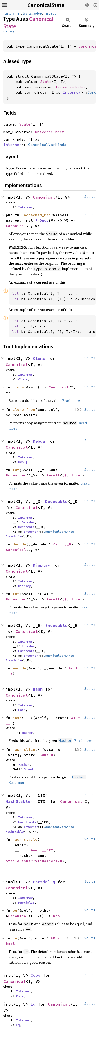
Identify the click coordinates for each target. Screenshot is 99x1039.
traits (27, 13)
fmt (16, 470)
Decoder (28, 522)
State (46, 81)
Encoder (28, 646)
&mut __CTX (42, 850)
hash (17, 717)
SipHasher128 (48, 861)
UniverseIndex (70, 87)
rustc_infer (12, 13)
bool (57, 915)
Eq (33, 1004)
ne (15, 938)
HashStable (18, 801)
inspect (50, 13)
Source (9, 32)
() (64, 475)
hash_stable (25, 839)
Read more (71, 400)
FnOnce (42, 220)
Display (41, 565)
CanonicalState (45, 5)
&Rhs (55, 938)
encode (19, 668)
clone (18, 387)
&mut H (46, 755)
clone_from (24, 409)
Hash (38, 689)
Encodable (56, 625)
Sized (28, 769)
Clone (39, 358)
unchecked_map (36, 215)
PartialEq (44, 881)
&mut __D (62, 544)
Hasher (27, 733)
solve (37, 13)
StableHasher (19, 861)
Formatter (16, 475)
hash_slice (24, 749)
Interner (72, 92)
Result (53, 475)
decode (19, 544)
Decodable (56, 501)
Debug (39, 441)
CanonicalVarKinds (47, 144)
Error (76, 475)
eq (15, 910)
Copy (35, 975)
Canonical (89, 46)
